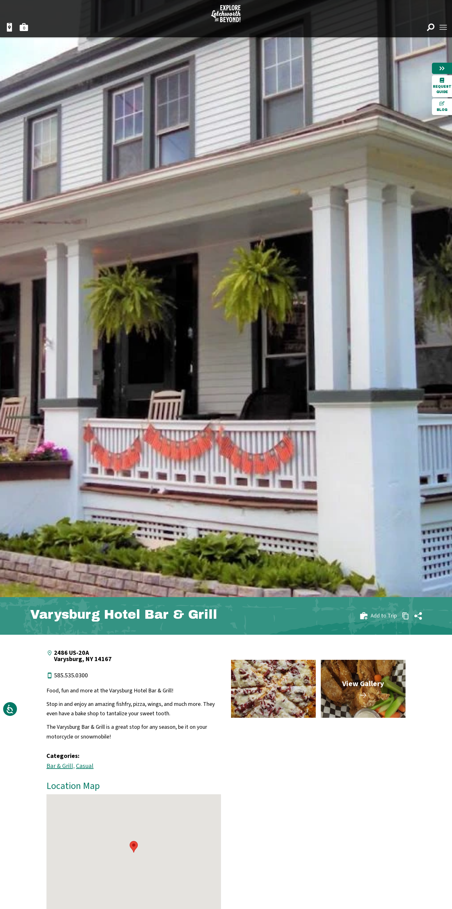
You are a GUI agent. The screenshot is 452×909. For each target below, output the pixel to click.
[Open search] (430, 27)
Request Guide (442, 86)
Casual (85, 766)
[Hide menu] (442, 68)
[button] (134, 847)
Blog (442, 106)
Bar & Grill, (60, 766)
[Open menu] (443, 27)
